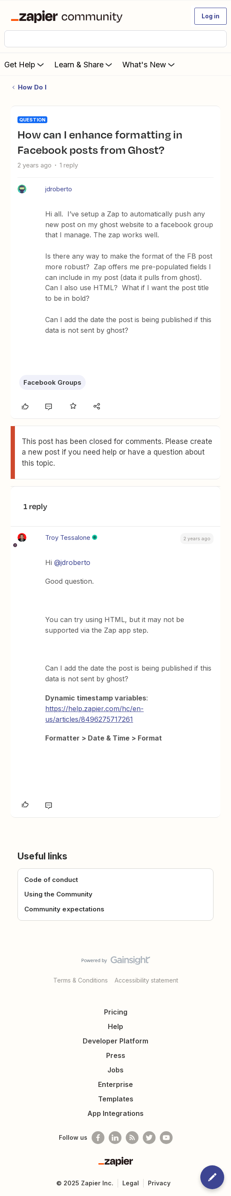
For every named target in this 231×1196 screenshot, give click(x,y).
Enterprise (115, 1084)
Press (115, 1055)
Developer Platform (115, 1041)
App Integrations (115, 1113)
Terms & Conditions (80, 980)
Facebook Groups (52, 382)
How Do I (32, 87)
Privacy (159, 1183)
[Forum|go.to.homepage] (68, 16)
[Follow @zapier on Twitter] (149, 1137)
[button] (210, 16)
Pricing (115, 1012)
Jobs (115, 1070)
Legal (130, 1183)
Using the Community (58, 894)
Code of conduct (51, 880)
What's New (149, 64)
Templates (115, 1099)
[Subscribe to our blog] (132, 1137)
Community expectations (64, 909)
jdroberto (58, 189)
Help (115, 1026)
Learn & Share (84, 64)
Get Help (25, 64)
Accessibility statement (146, 980)
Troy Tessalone (67, 537)
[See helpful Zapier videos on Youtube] (166, 1137)
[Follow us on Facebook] (98, 1137)
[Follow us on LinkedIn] (115, 1137)
